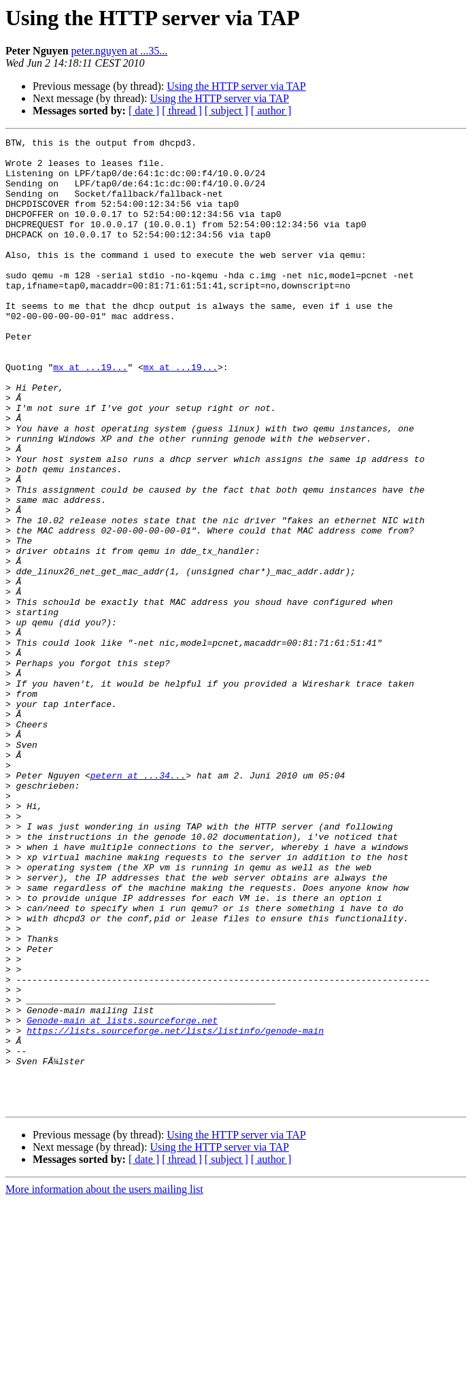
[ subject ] (226, 110)
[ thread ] (182, 110)
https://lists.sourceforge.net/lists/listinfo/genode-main (175, 1210)
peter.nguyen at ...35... (119, 50)
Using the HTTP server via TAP (236, 86)
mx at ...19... (90, 414)
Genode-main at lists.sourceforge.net (122, 1198)
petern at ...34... (138, 904)
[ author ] (271, 110)
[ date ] (144, 110)
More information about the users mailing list (104, 1383)
